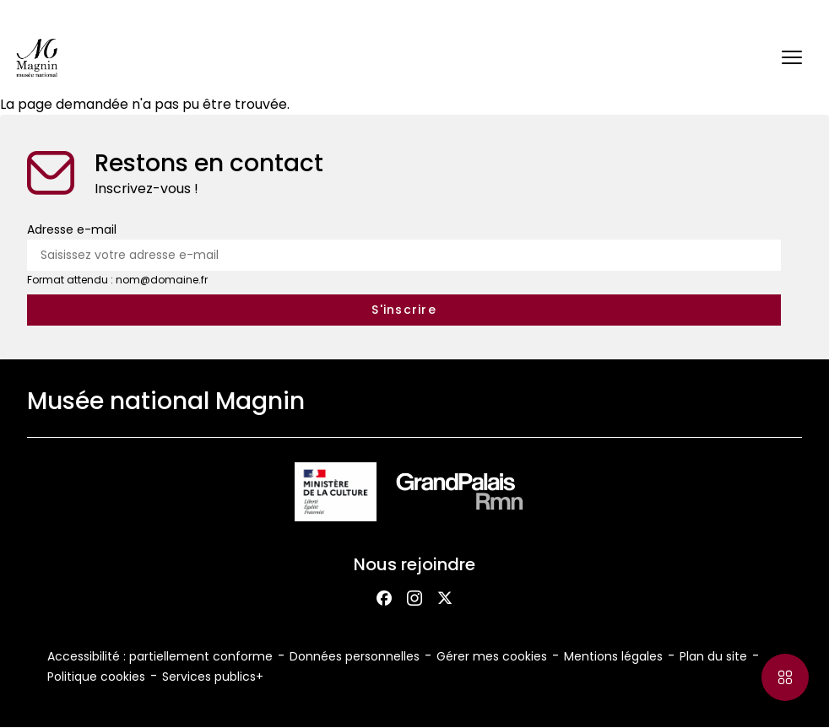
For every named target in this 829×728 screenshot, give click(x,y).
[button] (791, 57)
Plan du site (713, 656)
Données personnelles (355, 656)
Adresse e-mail (71, 229)
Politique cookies (96, 676)
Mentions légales (613, 656)
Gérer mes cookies (491, 656)
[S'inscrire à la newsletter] (404, 310)
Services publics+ (212, 676)
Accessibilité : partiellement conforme (160, 656)
